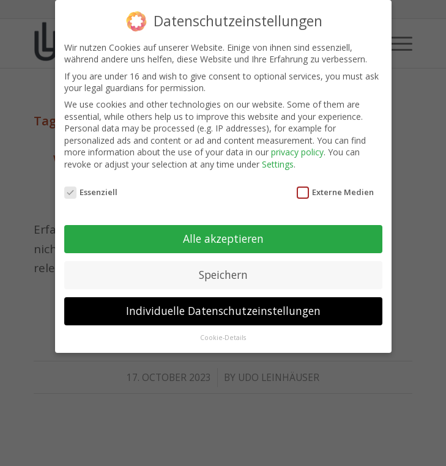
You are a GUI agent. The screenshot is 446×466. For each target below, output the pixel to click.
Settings (278, 163)
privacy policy (297, 151)
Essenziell (91, 190)
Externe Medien (335, 190)
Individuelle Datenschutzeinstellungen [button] (223, 310)
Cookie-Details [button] (223, 337)
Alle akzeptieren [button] (223, 238)
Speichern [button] (223, 274)
